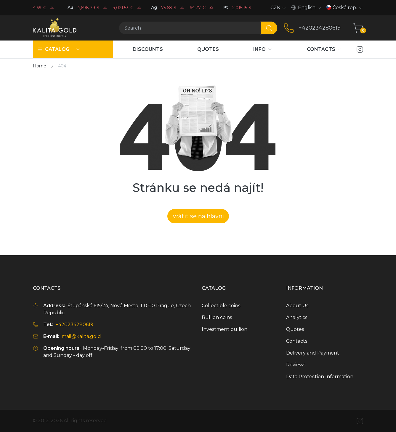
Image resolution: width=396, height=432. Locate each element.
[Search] (190, 28)
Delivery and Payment (312, 353)
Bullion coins (217, 317)
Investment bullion (224, 329)
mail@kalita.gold (81, 336)
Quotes (295, 329)
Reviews (295, 365)
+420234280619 (320, 28)
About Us (297, 305)
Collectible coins (221, 305)
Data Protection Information (319, 376)
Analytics (296, 317)
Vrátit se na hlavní (198, 216)
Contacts (296, 341)
